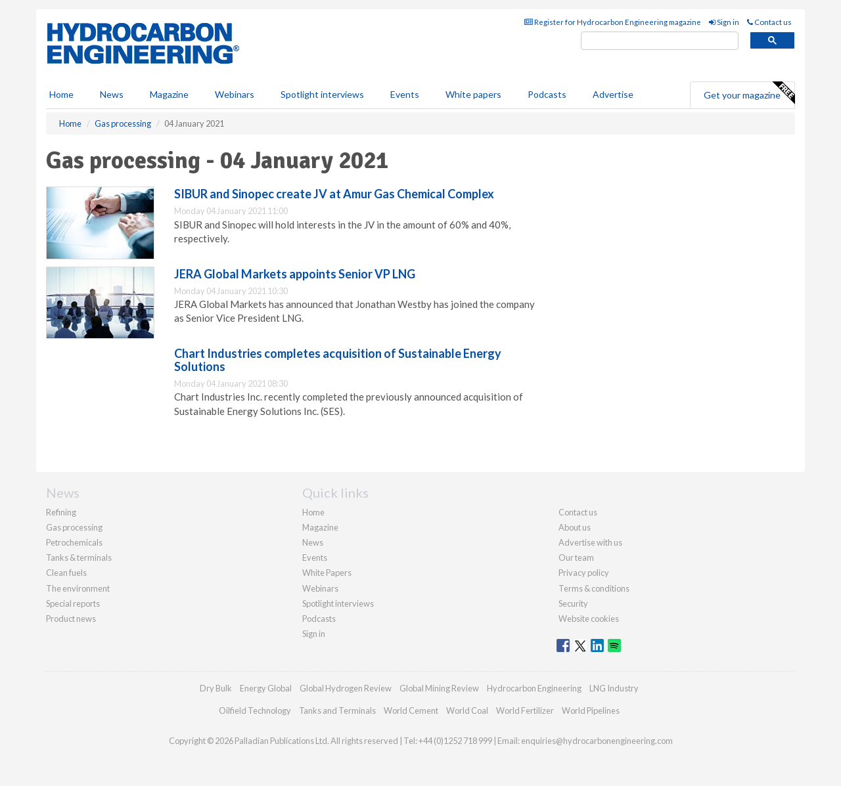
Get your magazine (749, 93)
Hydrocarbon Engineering (534, 688)
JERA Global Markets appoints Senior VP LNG (294, 274)
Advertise (613, 94)
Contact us (769, 22)
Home (61, 94)
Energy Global (266, 688)
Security (573, 603)
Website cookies (588, 618)
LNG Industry (614, 688)
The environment (78, 588)
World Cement (411, 710)
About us (574, 527)
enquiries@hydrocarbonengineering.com (597, 740)
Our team (576, 557)
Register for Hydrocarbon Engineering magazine (612, 22)
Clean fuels (66, 572)
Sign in (724, 22)
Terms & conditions (593, 588)
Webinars (234, 94)
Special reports (73, 603)
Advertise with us (590, 542)
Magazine (169, 94)
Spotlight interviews (322, 94)
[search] (660, 41)
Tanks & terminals (79, 557)
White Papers (327, 572)
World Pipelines (591, 710)
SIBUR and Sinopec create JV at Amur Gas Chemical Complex (334, 193)
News (312, 542)
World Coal (467, 710)
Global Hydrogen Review (346, 688)
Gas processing (74, 527)
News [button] (112, 94)
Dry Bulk (216, 688)
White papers (473, 94)
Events (404, 94)
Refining (61, 512)
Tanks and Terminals (337, 710)
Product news (71, 618)
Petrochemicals (74, 542)
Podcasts (547, 94)
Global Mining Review (439, 688)
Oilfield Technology (255, 710)
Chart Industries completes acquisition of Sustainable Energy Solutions (337, 360)
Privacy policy (583, 572)
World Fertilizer (525, 710)
